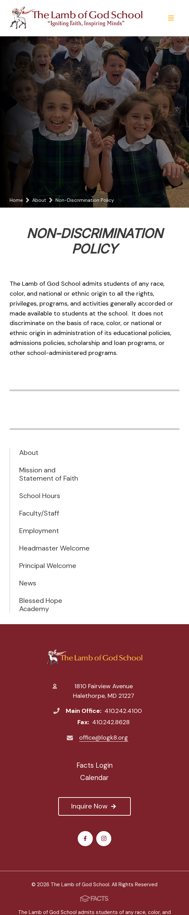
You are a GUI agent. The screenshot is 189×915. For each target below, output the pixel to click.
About (28, 452)
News (27, 583)
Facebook (85, 838)
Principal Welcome (47, 565)
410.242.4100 (123, 711)
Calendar (94, 777)
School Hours (39, 496)
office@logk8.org (103, 737)
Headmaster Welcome (54, 548)
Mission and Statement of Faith (48, 474)
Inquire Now (94, 806)
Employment (39, 531)
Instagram (103, 838)
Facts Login (94, 765)
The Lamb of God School (94, 657)
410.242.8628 (111, 722)
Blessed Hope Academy (40, 604)
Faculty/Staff (39, 513)
